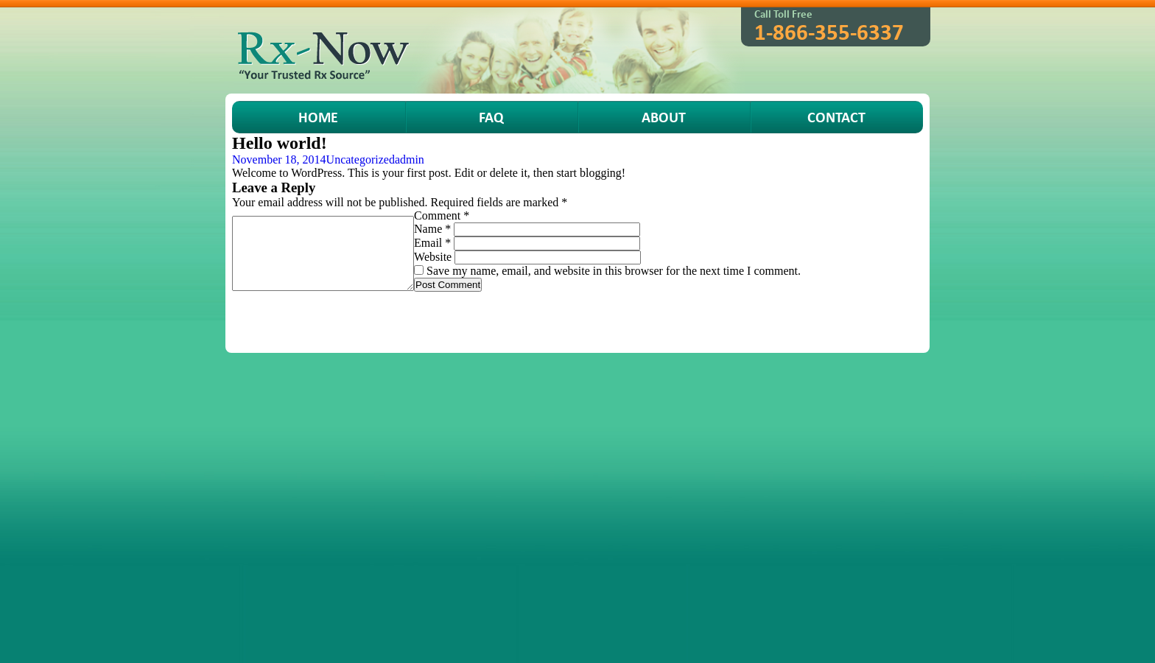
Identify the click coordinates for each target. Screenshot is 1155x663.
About (664, 116)
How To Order (453, 314)
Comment (441, 215)
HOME (318, 116)
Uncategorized (360, 159)
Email (432, 242)
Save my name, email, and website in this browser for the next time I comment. (613, 270)
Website (433, 256)
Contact (836, 116)
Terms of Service (614, 314)
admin (409, 159)
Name (432, 228)
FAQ (491, 116)
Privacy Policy (701, 314)
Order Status (531, 314)
